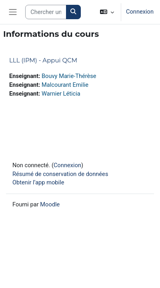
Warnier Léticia (61, 93)
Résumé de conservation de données (60, 174)
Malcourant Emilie (65, 84)
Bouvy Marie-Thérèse (69, 76)
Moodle (50, 204)
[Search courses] (45, 12)
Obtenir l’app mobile (38, 182)
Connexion (140, 11)
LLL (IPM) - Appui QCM (43, 60)
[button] (107, 12)
